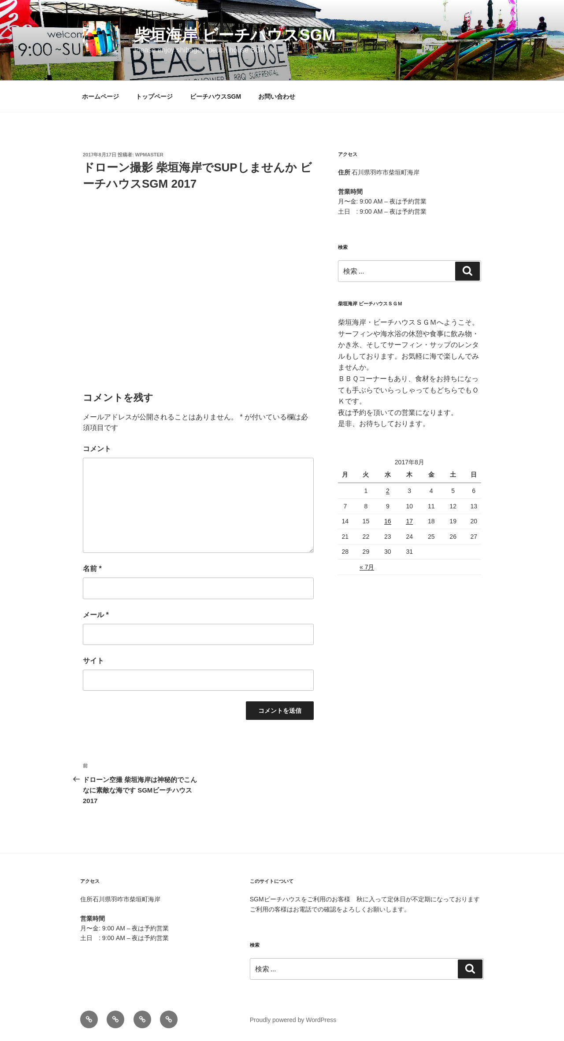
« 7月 (367, 567)
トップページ (154, 96)
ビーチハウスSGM (215, 96)
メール (96, 615)
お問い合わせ (276, 96)
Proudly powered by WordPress (293, 1019)
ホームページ (100, 96)
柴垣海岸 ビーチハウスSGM (234, 35)
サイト (93, 660)
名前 (92, 568)
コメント (97, 448)
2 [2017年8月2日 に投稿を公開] (388, 490)
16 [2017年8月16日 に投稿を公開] (387, 521)
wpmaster (149, 154)
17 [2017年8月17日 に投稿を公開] (409, 521)
